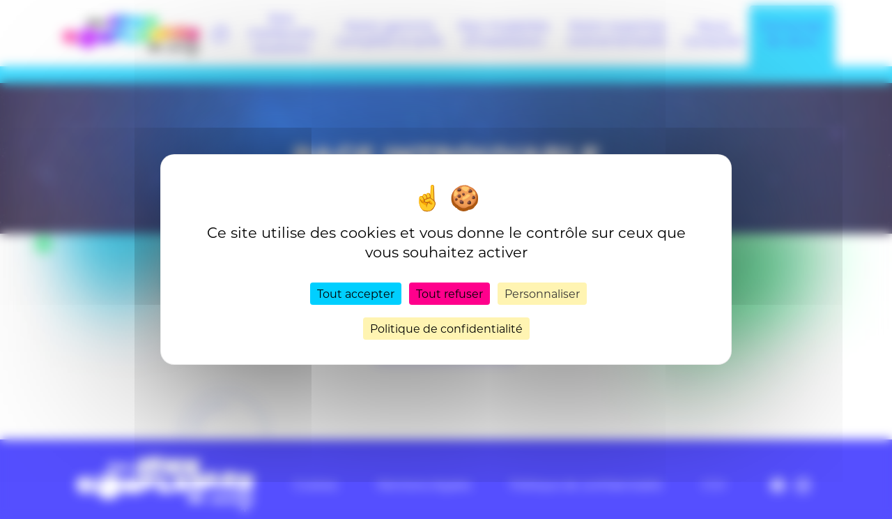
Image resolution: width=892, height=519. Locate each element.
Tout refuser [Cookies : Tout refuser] (449, 293)
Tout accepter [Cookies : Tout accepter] (355, 293)
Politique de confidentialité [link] (446, 328)
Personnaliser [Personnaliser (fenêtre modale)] (542, 293)
